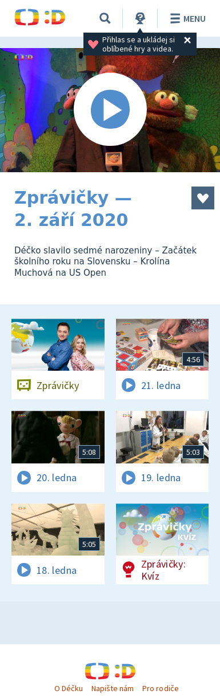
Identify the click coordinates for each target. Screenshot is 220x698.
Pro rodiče (160, 688)
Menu (186, 18)
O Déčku (68, 688)
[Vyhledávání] (105, 18)
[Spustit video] (110, 110)
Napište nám (112, 688)
